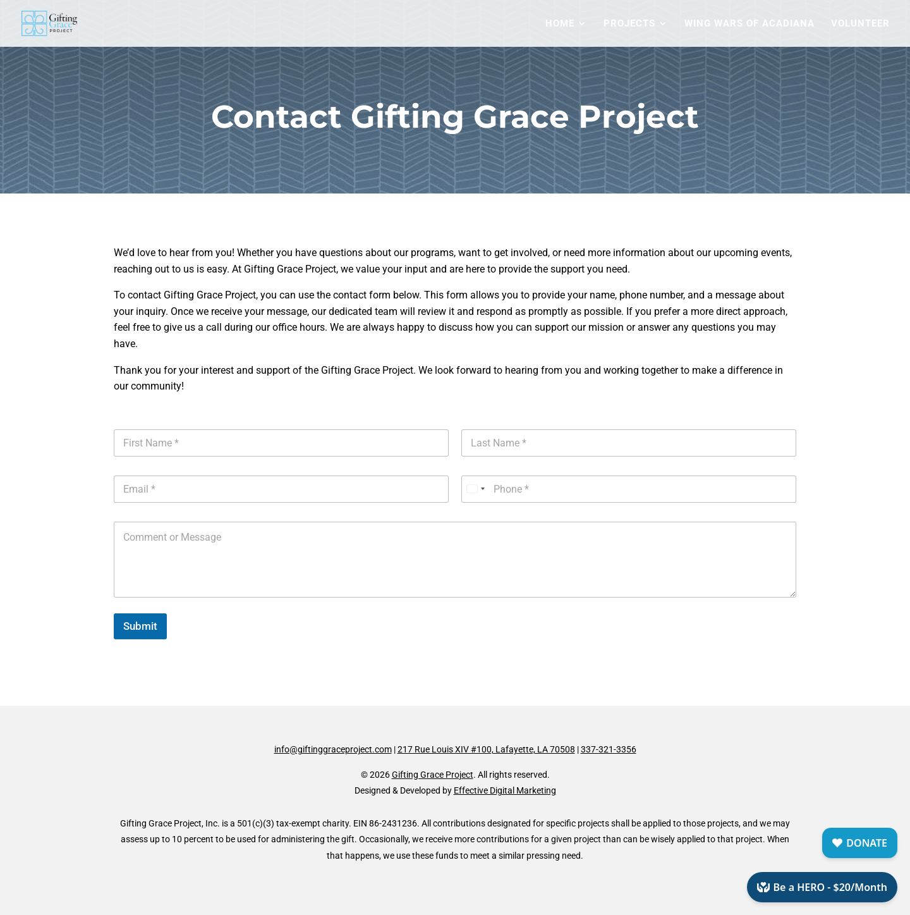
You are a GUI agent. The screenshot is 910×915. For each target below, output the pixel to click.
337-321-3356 (608, 749)
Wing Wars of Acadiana (749, 24)
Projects (629, 24)
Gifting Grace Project (432, 775)
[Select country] (475, 489)
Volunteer (860, 24)
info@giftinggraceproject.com (333, 749)
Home (559, 24)
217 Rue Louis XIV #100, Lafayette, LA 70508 (486, 749)
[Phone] (628, 489)
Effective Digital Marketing (505, 790)
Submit (140, 626)
